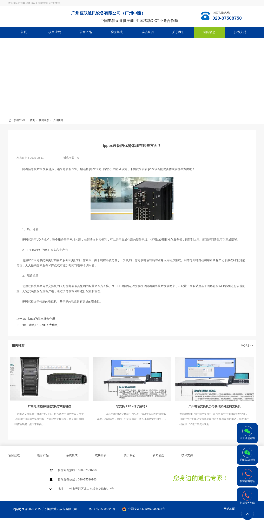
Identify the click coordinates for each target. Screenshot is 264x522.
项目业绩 (54, 32)
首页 (24, 32)
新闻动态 (209, 32)
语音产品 (85, 32)
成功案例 (147, 32)
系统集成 (116, 32)
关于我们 (178, 32)
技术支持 (240, 32)
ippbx (92, 169)
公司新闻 (58, 120)
